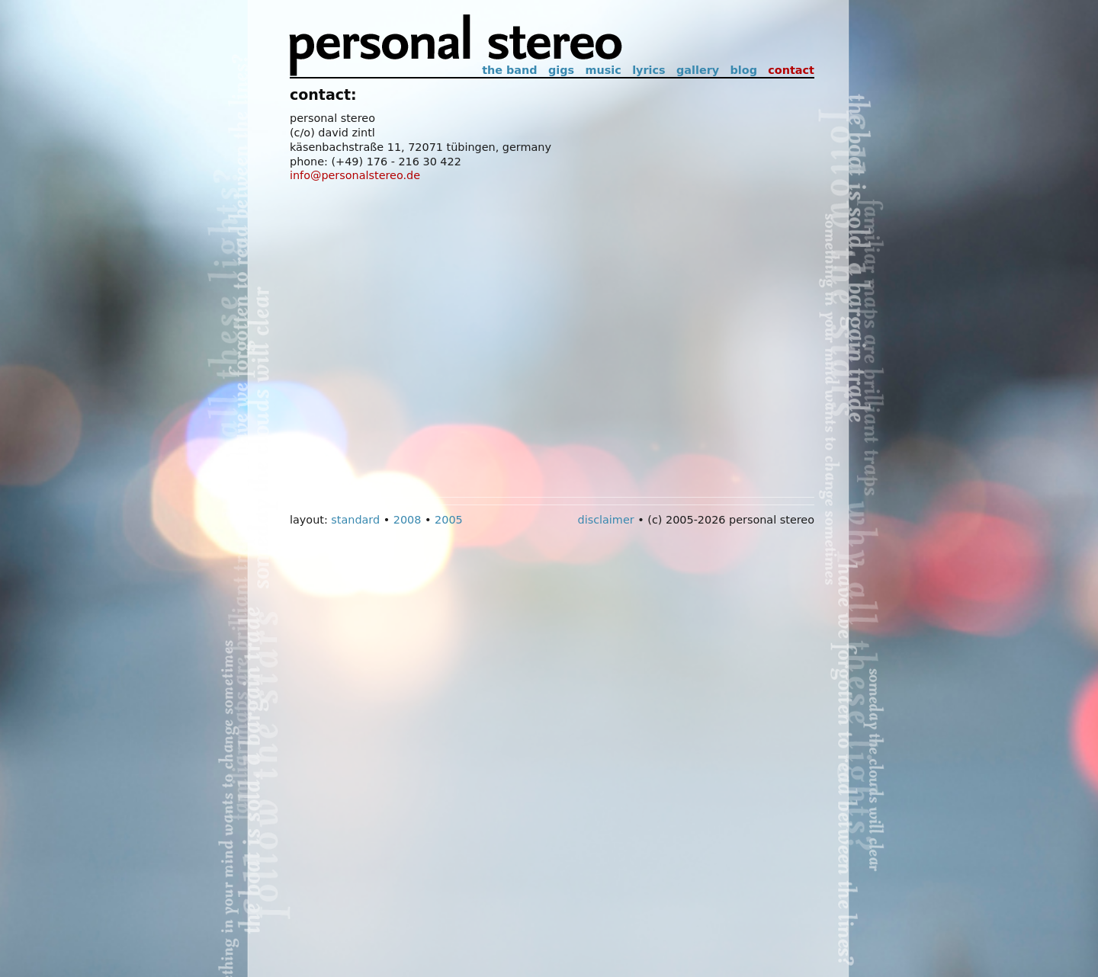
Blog (743, 70)
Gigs (561, 70)
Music (603, 70)
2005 (449, 520)
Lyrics (648, 70)
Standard (355, 520)
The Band (509, 70)
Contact (791, 70)
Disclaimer (606, 520)
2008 (407, 520)
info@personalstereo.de (355, 175)
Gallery (697, 70)
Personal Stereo (456, 45)
